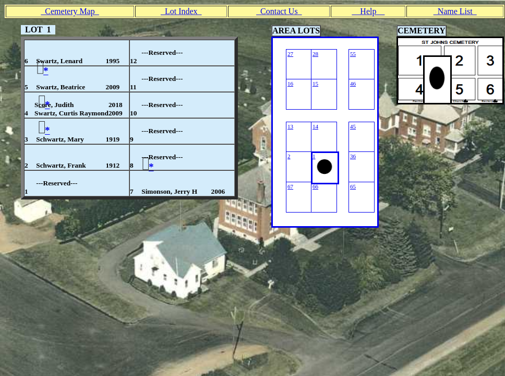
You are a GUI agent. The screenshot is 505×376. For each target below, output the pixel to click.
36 (353, 156)
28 (315, 54)
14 (315, 126)
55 (353, 54)
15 (315, 83)
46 (353, 83)
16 (290, 83)
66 (315, 186)
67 (290, 186)
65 (353, 186)
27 (290, 54)
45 (353, 126)
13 (290, 126)
